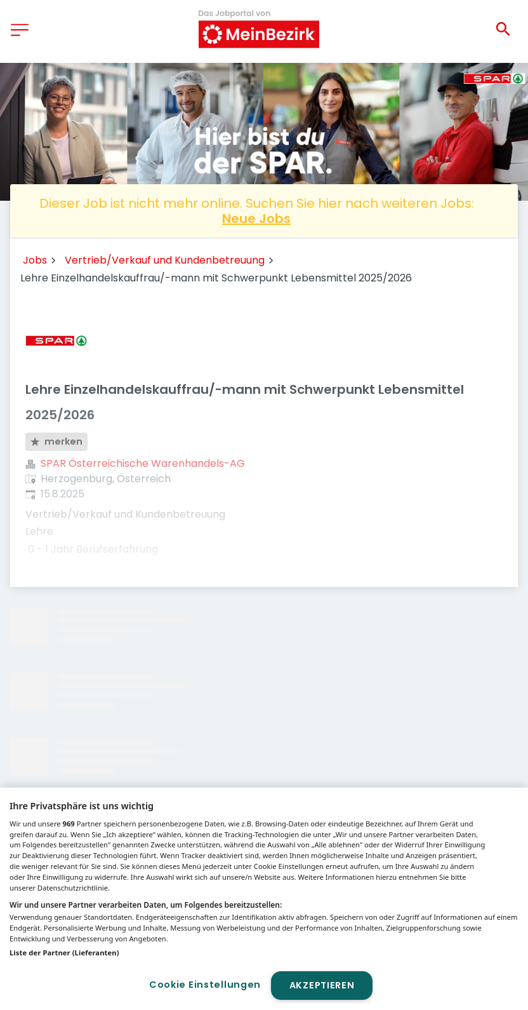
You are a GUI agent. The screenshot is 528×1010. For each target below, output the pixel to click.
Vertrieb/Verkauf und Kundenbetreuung (165, 260)
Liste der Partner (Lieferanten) (64, 952)
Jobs (35, 260)
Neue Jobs (256, 218)
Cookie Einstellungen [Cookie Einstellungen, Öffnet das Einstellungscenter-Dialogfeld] (205, 984)
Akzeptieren (322, 985)
